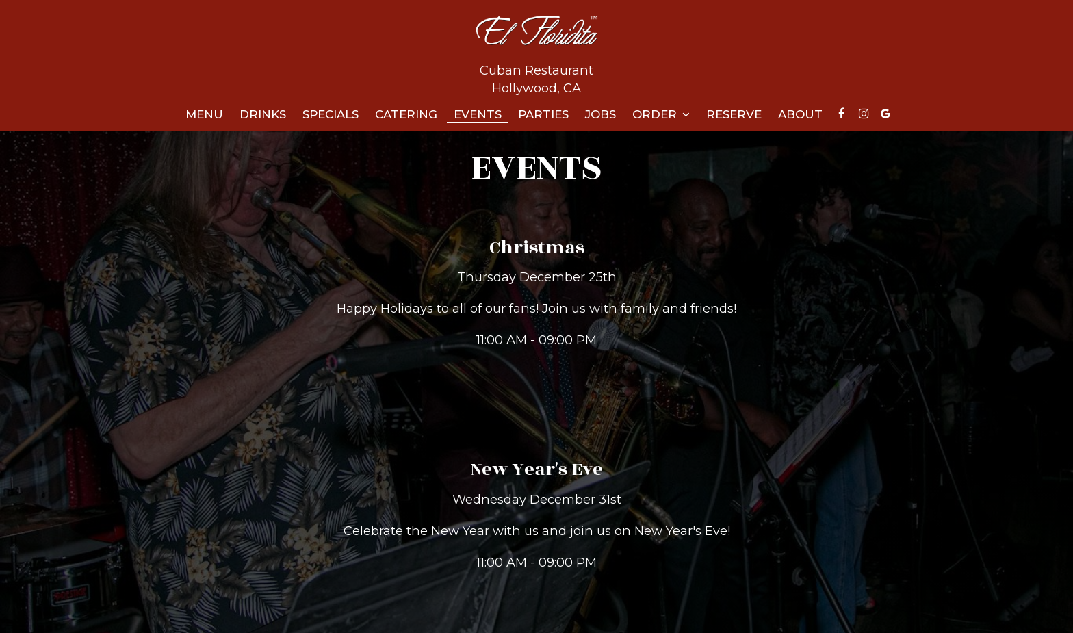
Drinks (263, 114)
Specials (330, 114)
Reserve (734, 114)
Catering (406, 114)
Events (478, 114)
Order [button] (661, 114)
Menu (204, 114)
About (800, 114)
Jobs (600, 114)
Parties (543, 114)
